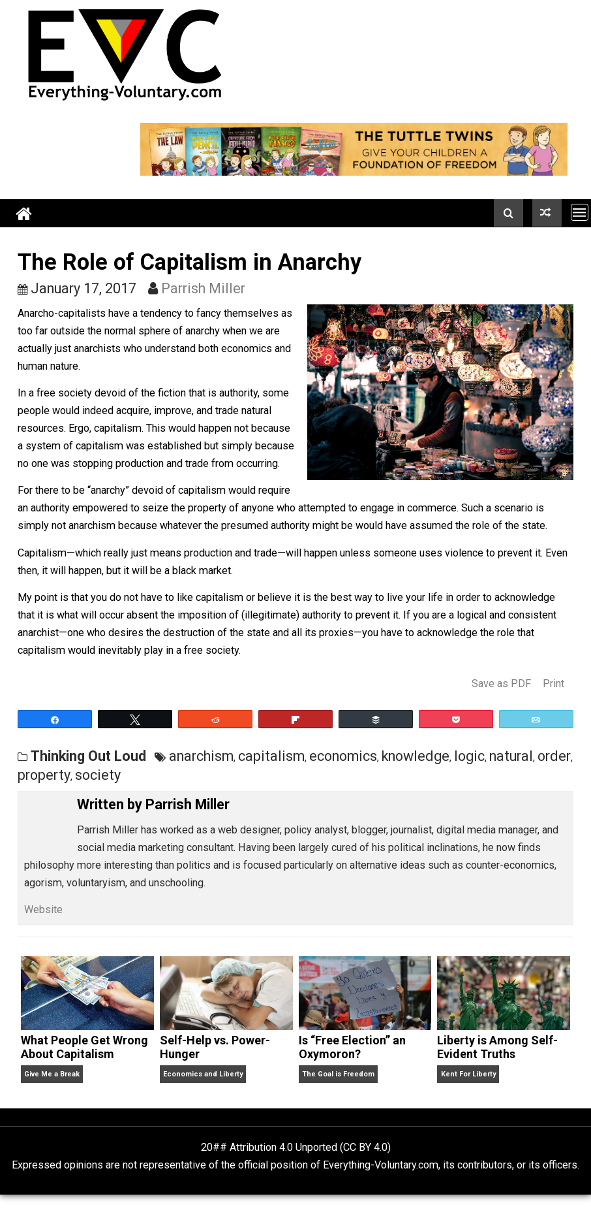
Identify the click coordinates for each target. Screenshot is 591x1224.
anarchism (201, 756)
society (98, 775)
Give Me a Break (52, 1074)
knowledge (415, 756)
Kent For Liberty (468, 1074)
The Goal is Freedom (338, 1074)
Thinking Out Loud (88, 756)
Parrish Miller (203, 288)
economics (343, 756)
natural (511, 756)
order (554, 756)
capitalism (271, 756)
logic (469, 756)
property (44, 775)
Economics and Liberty (203, 1074)
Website (43, 909)
